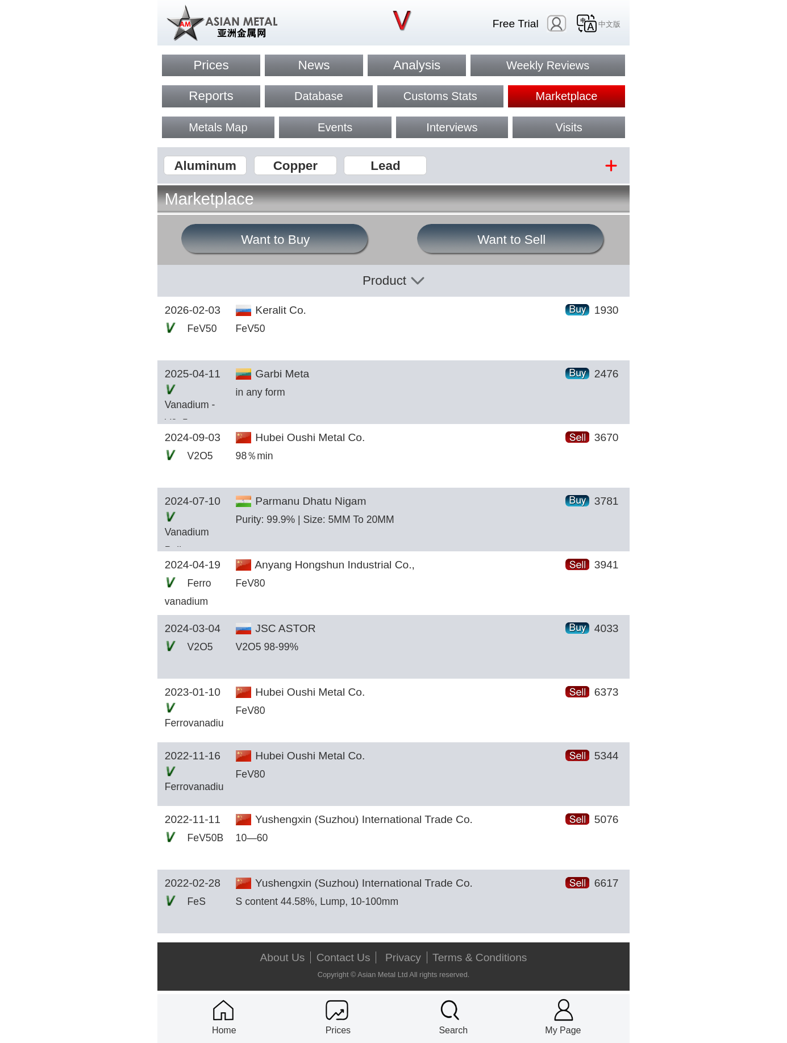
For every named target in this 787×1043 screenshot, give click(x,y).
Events (335, 127)
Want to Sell (511, 239)
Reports (211, 96)
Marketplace (567, 96)
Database (318, 96)
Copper (295, 166)
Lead (385, 166)
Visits (568, 127)
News (314, 65)
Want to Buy (275, 239)
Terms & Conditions (479, 957)
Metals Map (218, 127)
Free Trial (516, 24)
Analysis (416, 65)
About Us (282, 957)
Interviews (451, 127)
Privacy (403, 957)
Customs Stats (440, 96)
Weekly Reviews (547, 65)
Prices (210, 65)
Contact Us (343, 957)
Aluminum (205, 166)
